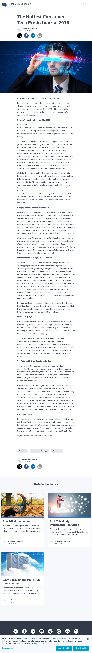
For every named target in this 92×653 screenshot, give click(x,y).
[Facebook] (24, 631)
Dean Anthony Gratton (29, 28)
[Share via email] (39, 35)
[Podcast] (59, 631)
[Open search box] (84, 4)
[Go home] (16, 5)
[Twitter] (33, 631)
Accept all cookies (63, 650)
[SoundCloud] (67, 631)
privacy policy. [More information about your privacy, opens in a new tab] (39, 645)
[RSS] (76, 631)
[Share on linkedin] (33, 35)
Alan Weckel (12, 600)
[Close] (88, 641)
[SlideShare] (50, 631)
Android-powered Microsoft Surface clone (34, 224)
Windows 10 (57, 451)
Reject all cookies (81, 650)
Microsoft (22, 451)
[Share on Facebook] (26, 35)
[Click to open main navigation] (89, 4)
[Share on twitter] (19, 35)
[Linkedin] (15, 631)
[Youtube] (41, 631)
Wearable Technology (39, 451)
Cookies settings (8, 650)
